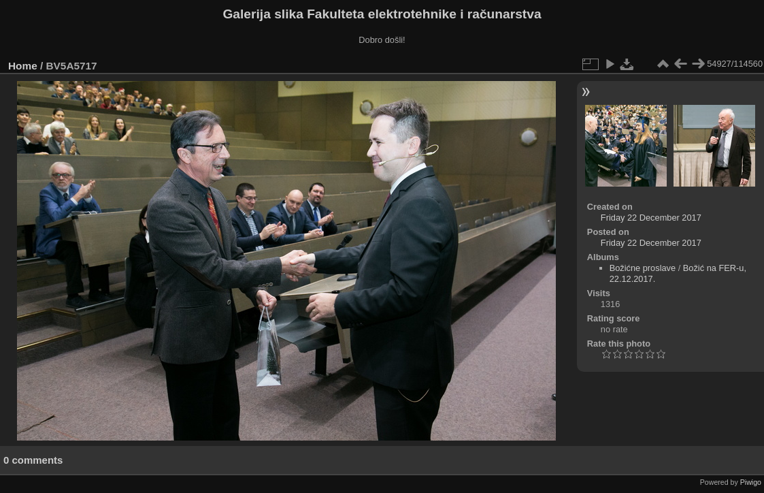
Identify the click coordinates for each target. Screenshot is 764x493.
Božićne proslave (643, 268)
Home (22, 65)
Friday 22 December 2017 (651, 217)
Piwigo (750, 482)
